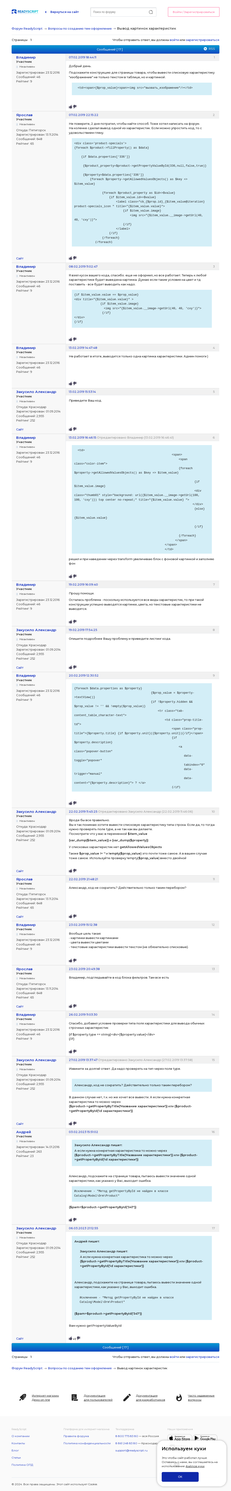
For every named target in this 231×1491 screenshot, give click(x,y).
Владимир (26, 57)
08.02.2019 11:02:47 (83, 266)
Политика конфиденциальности (87, 1443)
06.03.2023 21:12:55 (83, 1228)
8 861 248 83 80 (126, 1443)
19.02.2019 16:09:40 (83, 584)
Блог (15, 1450)
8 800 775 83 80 (127, 1436)
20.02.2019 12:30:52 (84, 675)
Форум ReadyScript (27, 28)
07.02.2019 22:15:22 (83, 115)
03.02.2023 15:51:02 (83, 1132)
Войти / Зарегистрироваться (194, 12)
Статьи (16, 1457)
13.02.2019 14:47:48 (83, 347)
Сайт (20, 258)
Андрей (23, 1132)
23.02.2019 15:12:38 (83, 924)
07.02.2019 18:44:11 (82, 57)
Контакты (18, 1443)
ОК (180, 1477)
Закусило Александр (36, 392)
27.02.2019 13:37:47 (83, 1060)
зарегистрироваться (202, 40)
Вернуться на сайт (64, 12)
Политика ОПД (22, 1464)
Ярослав (24, 115)
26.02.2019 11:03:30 (83, 1014)
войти (174, 40)
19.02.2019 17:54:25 (83, 630)
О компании (21, 1436)
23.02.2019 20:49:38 (84, 969)
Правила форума (76, 1436)
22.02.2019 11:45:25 (83, 811)
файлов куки (194, 1466)
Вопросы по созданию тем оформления (80, 28)
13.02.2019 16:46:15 (82, 437)
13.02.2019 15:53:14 (82, 391)
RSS (212, 48)
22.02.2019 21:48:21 (83, 879)
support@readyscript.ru (132, 1450)
